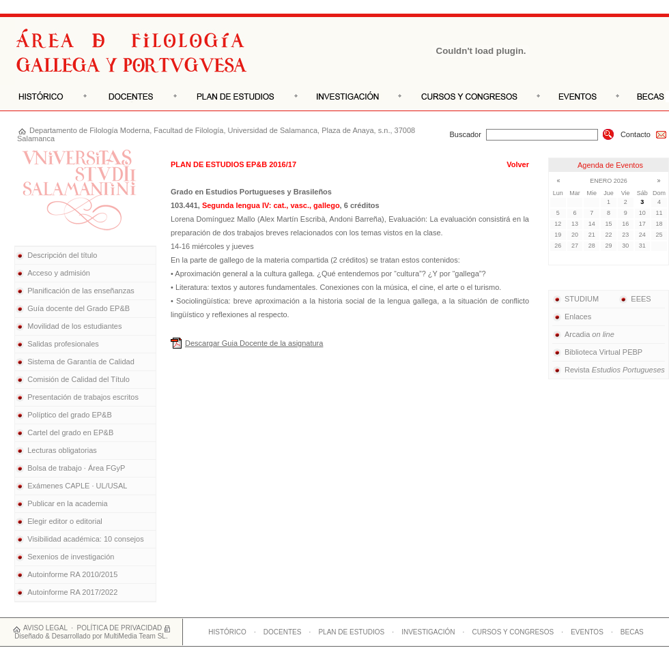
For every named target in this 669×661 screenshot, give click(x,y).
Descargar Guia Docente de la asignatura (254, 343)
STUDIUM (575, 299)
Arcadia (583, 334)
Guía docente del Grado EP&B (78, 308)
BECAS (632, 632)
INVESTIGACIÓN (428, 632)
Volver (518, 164)
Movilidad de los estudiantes (74, 326)
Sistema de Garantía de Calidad (80, 361)
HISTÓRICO (227, 632)
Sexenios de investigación (70, 557)
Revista (608, 370)
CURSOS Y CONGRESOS (513, 632)
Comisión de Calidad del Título (78, 379)
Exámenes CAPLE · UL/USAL (77, 486)
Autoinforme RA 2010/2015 (72, 574)
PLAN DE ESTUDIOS (351, 632)
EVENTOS (587, 632)
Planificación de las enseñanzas (80, 291)
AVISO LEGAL (45, 628)
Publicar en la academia (67, 503)
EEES (634, 299)
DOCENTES (283, 632)
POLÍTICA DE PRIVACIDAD (119, 628)
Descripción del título (62, 255)
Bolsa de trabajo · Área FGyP (76, 468)
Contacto (644, 134)
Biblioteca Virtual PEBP (597, 352)
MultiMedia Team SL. (135, 636)
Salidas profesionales (63, 344)
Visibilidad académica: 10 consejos (85, 539)
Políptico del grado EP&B (69, 415)
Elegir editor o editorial (64, 521)
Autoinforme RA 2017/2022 (72, 592)
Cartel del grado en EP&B (70, 432)
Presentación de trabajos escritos (83, 397)
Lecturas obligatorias (62, 450)
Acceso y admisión (58, 273)
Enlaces (571, 316)
